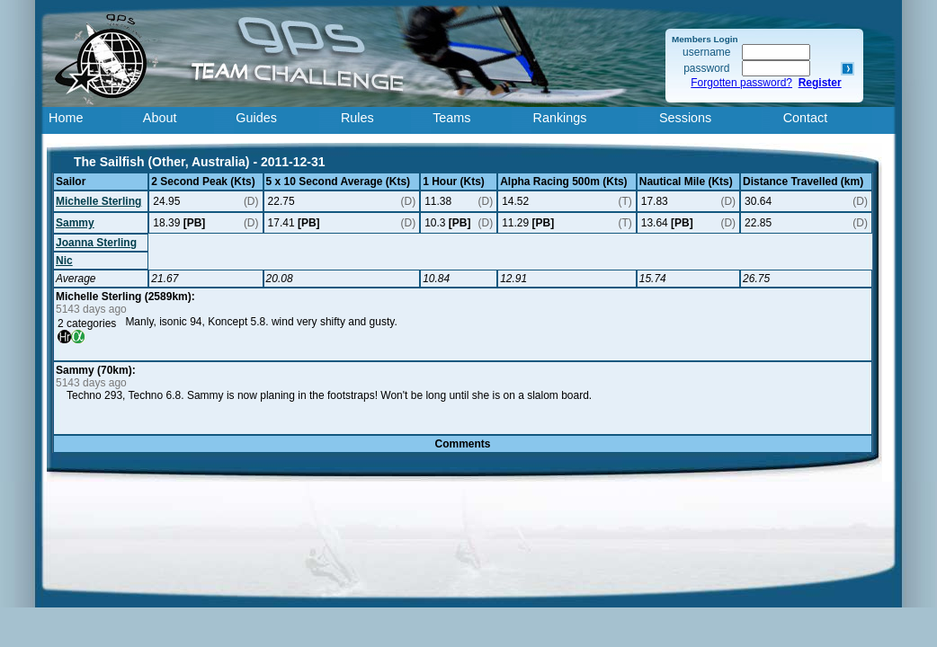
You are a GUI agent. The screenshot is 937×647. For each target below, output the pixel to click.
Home (66, 118)
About (160, 118)
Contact (805, 118)
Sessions (685, 118)
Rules (357, 118)
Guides (256, 118)
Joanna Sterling (96, 242)
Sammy (75, 223)
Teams (451, 118)
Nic (64, 260)
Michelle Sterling (98, 201)
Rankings (560, 118)
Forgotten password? (741, 82)
